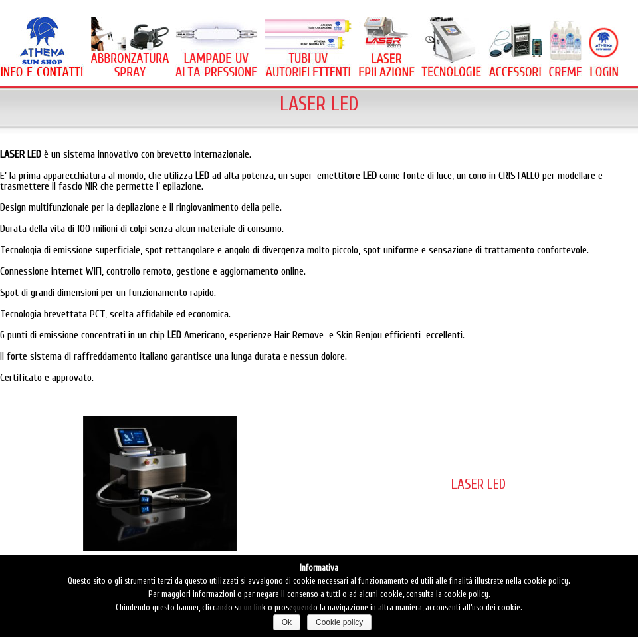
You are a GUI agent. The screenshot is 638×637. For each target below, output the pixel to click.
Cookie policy (339, 622)
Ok (287, 622)
